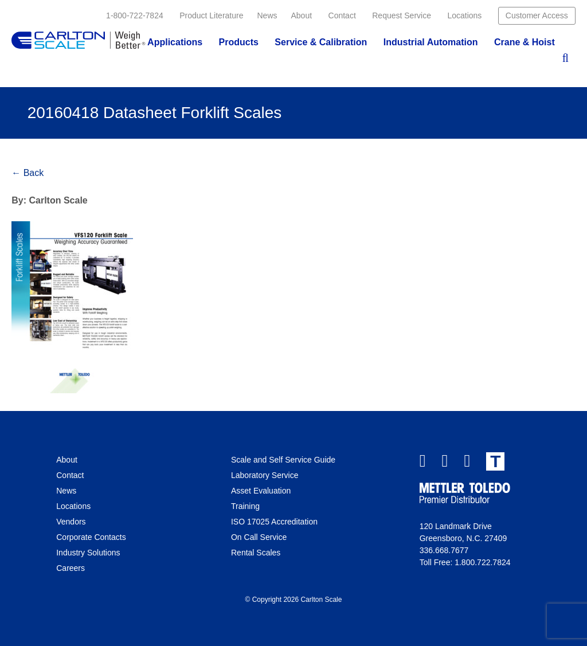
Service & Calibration (321, 42)
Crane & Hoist (524, 42)
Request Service (401, 15)
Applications (174, 42)
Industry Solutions (88, 552)
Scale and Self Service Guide (283, 459)
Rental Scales (255, 552)
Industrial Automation (430, 42)
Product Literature (211, 15)
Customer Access (537, 15)
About (301, 15)
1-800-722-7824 (134, 15)
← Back (27, 173)
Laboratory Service (265, 475)
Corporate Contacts (91, 537)
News (267, 15)
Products (239, 42)
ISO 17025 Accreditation (274, 521)
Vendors (70, 521)
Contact (342, 15)
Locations (464, 15)
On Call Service (259, 537)
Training (245, 506)
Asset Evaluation (261, 490)
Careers (70, 568)
